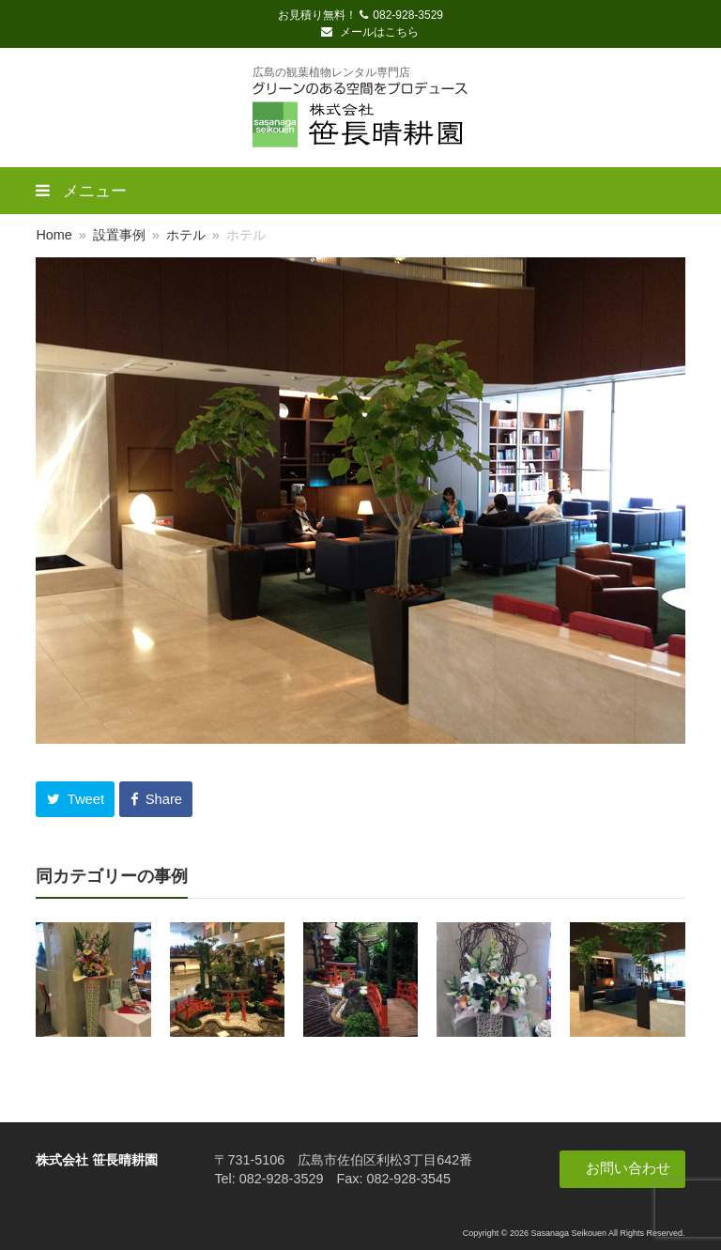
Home (53, 234)
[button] (75, 799)
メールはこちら (370, 32)
